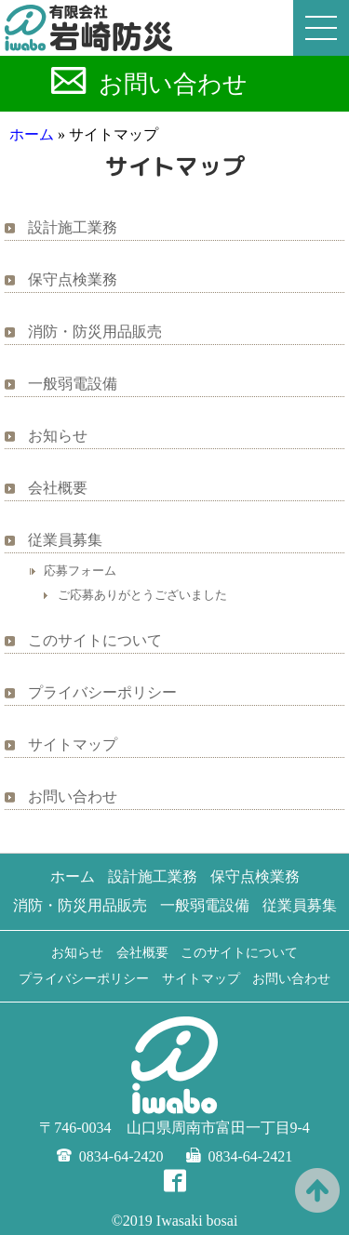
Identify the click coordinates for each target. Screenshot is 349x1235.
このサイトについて (95, 640)
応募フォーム (80, 571)
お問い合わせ (173, 84)
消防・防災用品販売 (95, 331)
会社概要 (57, 488)
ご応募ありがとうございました (142, 595)
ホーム (31, 134)
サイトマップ (72, 744)
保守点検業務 (72, 279)
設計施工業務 (72, 227)
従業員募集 (65, 540)
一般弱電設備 (72, 384)
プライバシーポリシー (102, 692)
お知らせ (57, 436)
